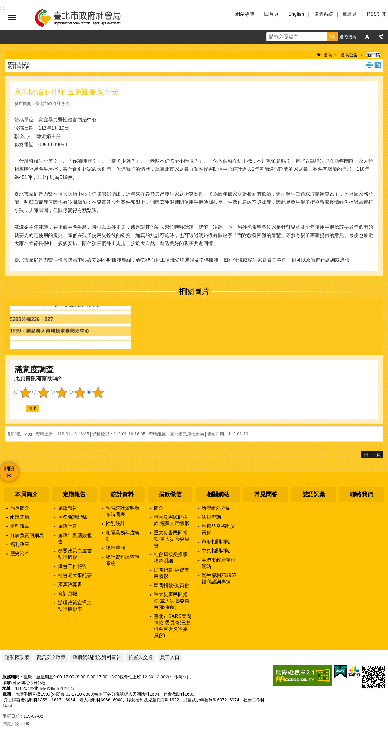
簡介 (158, 508)
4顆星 (79, 392)
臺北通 (350, 14)
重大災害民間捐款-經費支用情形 (171, 520)
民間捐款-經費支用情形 (171, 573)
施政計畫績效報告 (75, 538)
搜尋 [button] (332, 36)
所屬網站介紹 (216, 508)
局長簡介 (19, 508)
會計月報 (67, 593)
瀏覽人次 (10, 723)
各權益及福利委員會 (219, 529)
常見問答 (265, 494)
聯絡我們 (361, 494)
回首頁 (271, 14)
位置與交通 (141, 657)
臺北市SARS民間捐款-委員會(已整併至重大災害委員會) (172, 626)
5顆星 (98, 392)
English (296, 14)
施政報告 (67, 508)
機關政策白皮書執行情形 (75, 554)
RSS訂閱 (376, 14)
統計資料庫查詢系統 (123, 560)
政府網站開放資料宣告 (97, 657)
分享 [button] (381, 37)
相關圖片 (194, 291)
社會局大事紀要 (75, 575)
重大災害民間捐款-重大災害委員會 (171, 539)
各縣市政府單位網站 (219, 563)
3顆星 (61, 392)
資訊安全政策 (50, 657)
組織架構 (19, 517)
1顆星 (25, 392)
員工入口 (169, 657)
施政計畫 (67, 526)
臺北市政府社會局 (85, 17)
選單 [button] (12, 17)
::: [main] (7, 48)
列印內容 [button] (369, 65)
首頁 (328, 54)
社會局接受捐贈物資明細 (171, 557)
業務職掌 (19, 526)
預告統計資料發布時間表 (123, 511)
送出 (20, 408)
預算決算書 (70, 584)
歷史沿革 (19, 553)
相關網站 (217, 494)
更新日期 (10, 716)
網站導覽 (245, 14)
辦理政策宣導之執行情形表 (75, 606)
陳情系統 (323, 14)
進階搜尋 (348, 36)
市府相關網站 (216, 541)
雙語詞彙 (313, 494)
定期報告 (74, 494)
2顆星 (43, 392)
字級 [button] (367, 37)
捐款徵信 (170, 494)
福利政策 (19, 544)
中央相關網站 (216, 550)
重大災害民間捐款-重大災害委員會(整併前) (171, 601)
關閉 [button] (9, 468)
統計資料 (122, 494)
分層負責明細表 (27, 535)
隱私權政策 (17, 657)
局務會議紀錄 (72, 517)
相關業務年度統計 (123, 536)
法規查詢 (211, 517)
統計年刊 (115, 548)
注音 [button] (378, 65)
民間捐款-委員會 (171, 585)
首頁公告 (349, 54)
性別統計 (115, 523)
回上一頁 (372, 454)
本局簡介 (26, 494)
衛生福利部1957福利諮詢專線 (219, 578)
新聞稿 (373, 54)
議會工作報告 (72, 566)
